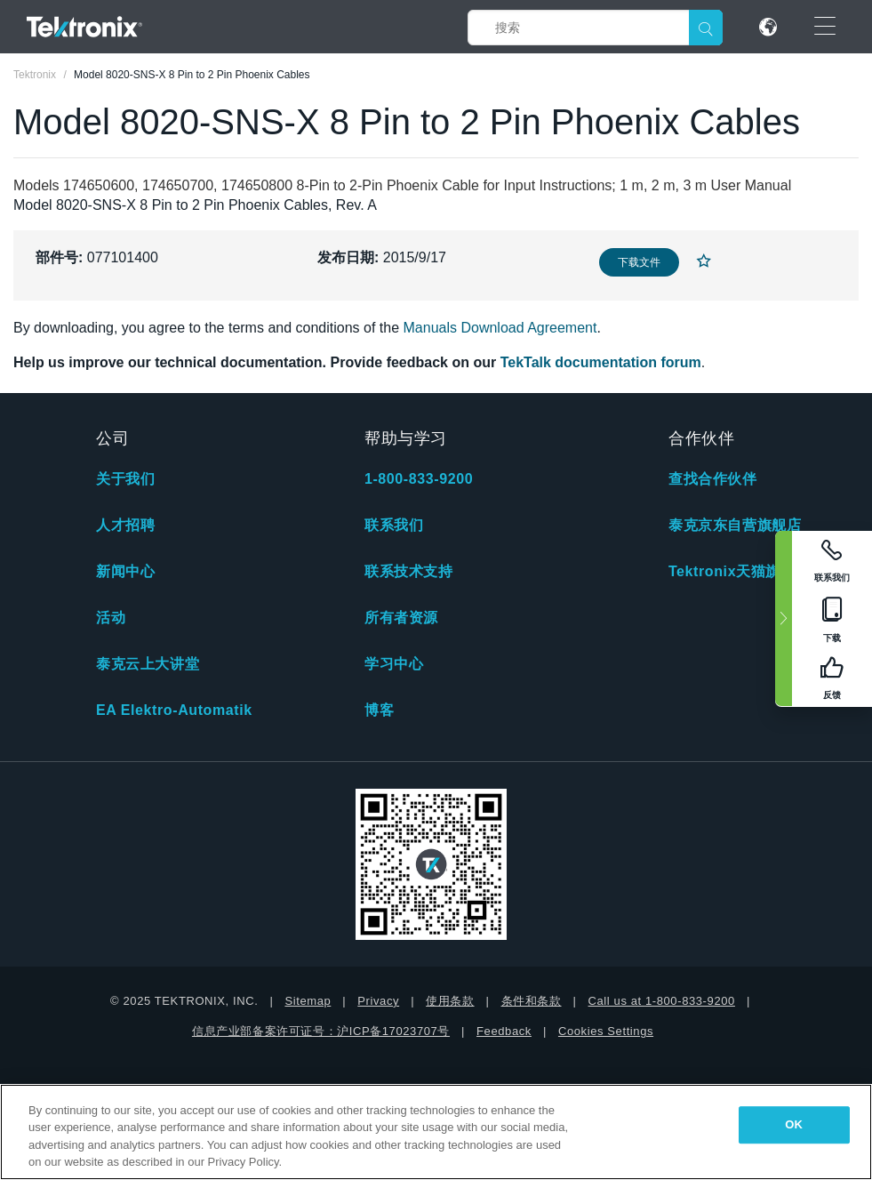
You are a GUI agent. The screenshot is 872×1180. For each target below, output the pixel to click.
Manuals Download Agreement (500, 327)
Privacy (378, 1000)
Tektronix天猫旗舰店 (739, 571)
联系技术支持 (408, 571)
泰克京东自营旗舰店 (734, 525)
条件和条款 (531, 1000)
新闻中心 (125, 571)
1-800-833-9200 (418, 478)
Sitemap (307, 1000)
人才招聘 (125, 525)
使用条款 (450, 1000)
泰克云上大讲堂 (147, 663)
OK (794, 1124)
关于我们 (125, 478)
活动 (110, 617)
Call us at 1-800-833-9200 (661, 1000)
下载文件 (639, 262)
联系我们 (393, 525)
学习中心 (393, 663)
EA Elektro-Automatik (174, 710)
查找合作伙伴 (712, 478)
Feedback (504, 1031)
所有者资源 (401, 617)
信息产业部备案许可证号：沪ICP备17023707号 (321, 1031)
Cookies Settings (605, 1031)
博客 (379, 710)
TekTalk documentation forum (600, 362)
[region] (436, 1132)
